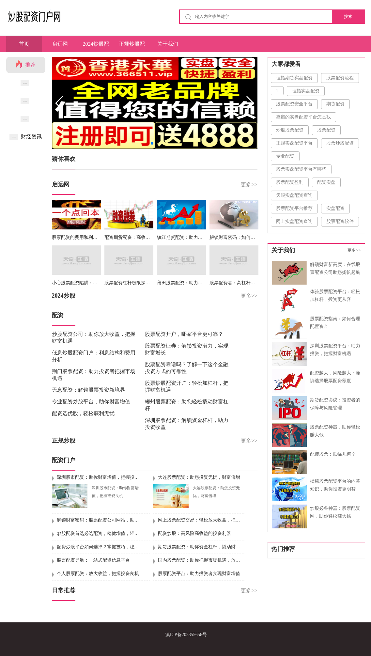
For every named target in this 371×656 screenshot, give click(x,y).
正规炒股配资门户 (132, 46)
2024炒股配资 (96, 46)
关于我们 (167, 44)
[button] (249, 103)
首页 (24, 44)
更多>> (249, 184)
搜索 (348, 16)
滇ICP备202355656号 (186, 634)
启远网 (60, 44)
